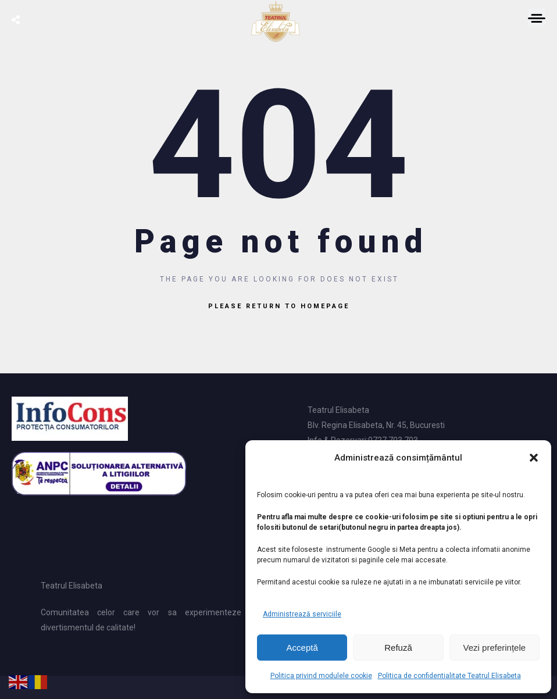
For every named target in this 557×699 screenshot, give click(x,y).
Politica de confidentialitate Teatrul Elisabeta (449, 676)
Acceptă (302, 647)
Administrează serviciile (302, 614)
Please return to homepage (278, 306)
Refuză (398, 647)
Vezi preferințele (494, 647)
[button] (534, 457)
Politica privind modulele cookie (321, 676)
